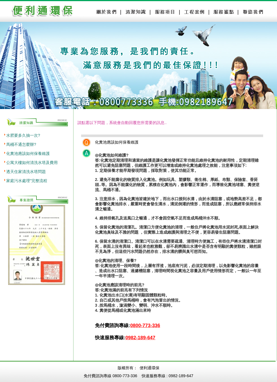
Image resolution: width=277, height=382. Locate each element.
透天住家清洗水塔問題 (26, 171)
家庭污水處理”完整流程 (26, 180)
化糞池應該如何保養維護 (28, 153)
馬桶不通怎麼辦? (21, 144)
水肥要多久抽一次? (23, 135)
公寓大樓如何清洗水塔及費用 (32, 162)
